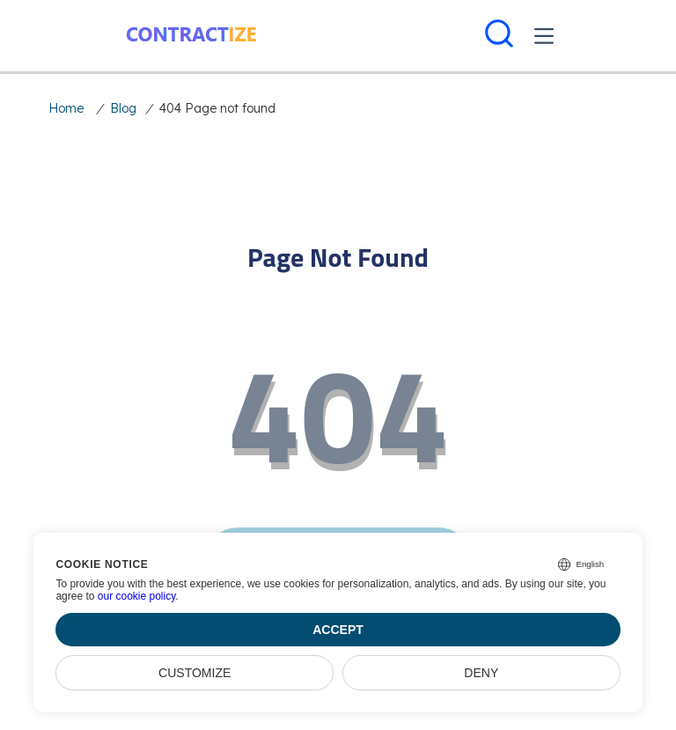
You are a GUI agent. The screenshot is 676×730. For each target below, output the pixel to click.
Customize (194, 673)
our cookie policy (137, 596)
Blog (123, 108)
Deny (481, 673)
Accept (338, 630)
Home (66, 108)
